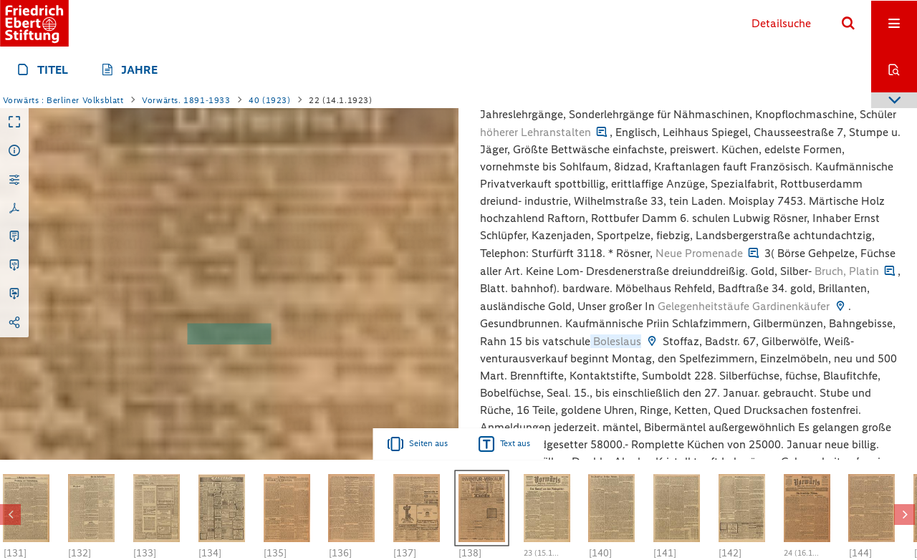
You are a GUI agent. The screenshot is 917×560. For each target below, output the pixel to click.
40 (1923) (269, 100)
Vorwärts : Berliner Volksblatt (63, 100)
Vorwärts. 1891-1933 (186, 100)
